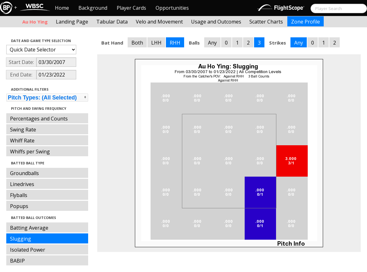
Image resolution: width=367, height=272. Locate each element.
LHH (156, 42)
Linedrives (22, 184)
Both (137, 42)
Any (212, 42)
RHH (175, 42)
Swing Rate (23, 129)
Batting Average (29, 227)
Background (92, 7)
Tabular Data (112, 21)
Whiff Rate (22, 140)
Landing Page (72, 21)
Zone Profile (305, 21)
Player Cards (131, 7)
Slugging (20, 238)
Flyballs (18, 195)
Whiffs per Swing (30, 151)
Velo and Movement (159, 21)
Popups (19, 206)
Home (62, 7)
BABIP (17, 260)
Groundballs (24, 173)
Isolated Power (27, 249)
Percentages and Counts (39, 118)
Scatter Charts (266, 21)
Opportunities (172, 7)
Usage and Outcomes (216, 21)
